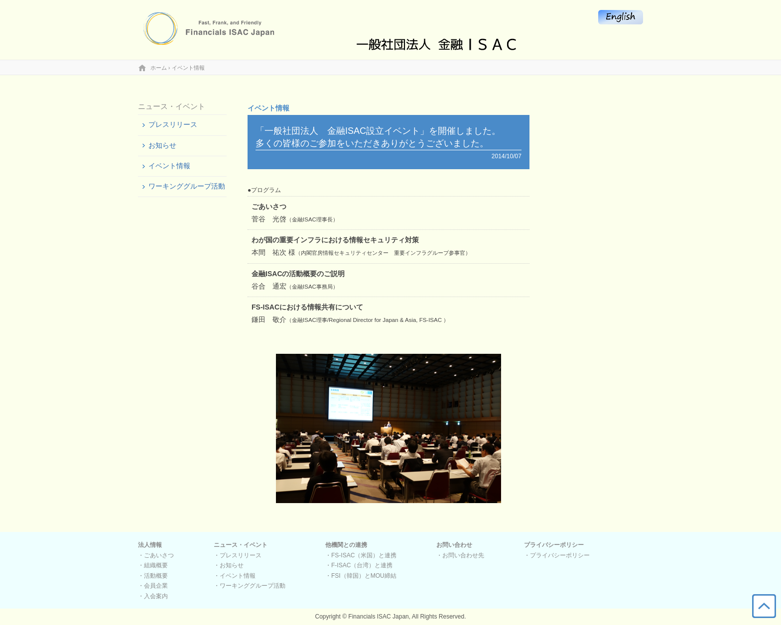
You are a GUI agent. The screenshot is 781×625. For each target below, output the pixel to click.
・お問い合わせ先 (460, 555)
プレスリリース (172, 124)
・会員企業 (153, 585)
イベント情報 (169, 166)
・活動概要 (153, 575)
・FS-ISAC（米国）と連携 (360, 555)
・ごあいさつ (156, 555)
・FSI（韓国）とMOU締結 (360, 575)
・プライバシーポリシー (557, 555)
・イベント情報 (235, 575)
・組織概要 (153, 565)
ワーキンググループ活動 (186, 186)
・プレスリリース (237, 555)
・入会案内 (153, 596)
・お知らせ (229, 565)
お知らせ (162, 145)
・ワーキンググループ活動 (249, 585)
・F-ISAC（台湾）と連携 (358, 565)
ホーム (158, 68)
